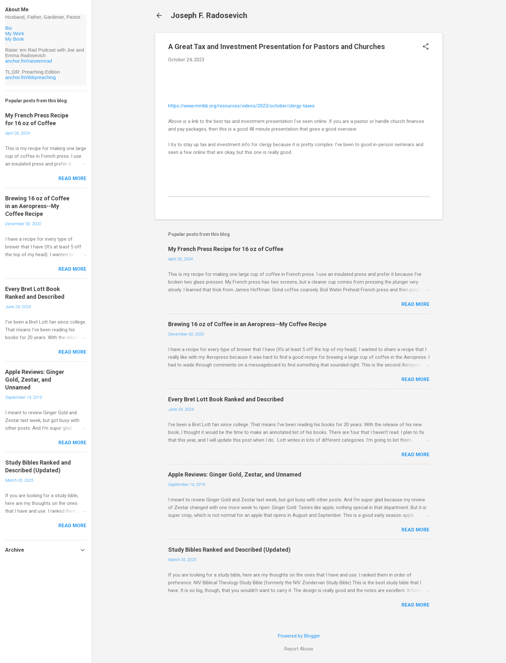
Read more (415, 304)
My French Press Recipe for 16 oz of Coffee (225, 249)
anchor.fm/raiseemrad (28, 61)
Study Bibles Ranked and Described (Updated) (229, 549)
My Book (14, 39)
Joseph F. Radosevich (209, 15)
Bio (8, 28)
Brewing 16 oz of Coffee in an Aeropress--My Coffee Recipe (247, 324)
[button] (426, 47)
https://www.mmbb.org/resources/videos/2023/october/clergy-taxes (241, 106)
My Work (14, 33)
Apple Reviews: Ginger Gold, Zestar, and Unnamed (234, 474)
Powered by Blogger (299, 636)
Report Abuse (298, 649)
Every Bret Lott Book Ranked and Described (226, 399)
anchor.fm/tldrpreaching (30, 77)
